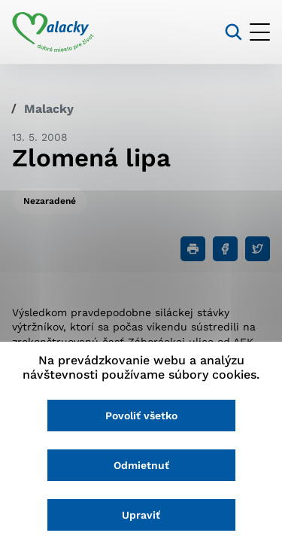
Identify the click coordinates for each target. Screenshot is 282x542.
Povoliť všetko (141, 416)
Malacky (49, 109)
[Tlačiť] (192, 248)
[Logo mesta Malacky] (53, 32)
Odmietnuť (141, 465)
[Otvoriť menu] (260, 32)
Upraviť (141, 515)
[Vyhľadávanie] (233, 32)
